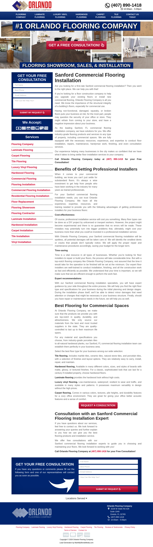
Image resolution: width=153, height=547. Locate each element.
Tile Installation (20, 236)
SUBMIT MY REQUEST (32, 112)
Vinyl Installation (21, 242)
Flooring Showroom (23, 207)
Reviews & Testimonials (114, 527)
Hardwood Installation (24, 224)
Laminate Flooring (40, 15)
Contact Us (83, 530)
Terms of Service (70, 530)
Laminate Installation (23, 219)
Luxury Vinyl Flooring (60, 15)
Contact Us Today (132, 15)
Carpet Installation (22, 230)
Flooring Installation (23, 184)
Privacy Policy (130, 527)
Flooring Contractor (23, 213)
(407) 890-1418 (123, 5)
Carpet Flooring (100, 15)
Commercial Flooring (23, 178)
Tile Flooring (116, 15)
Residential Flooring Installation (30, 196)
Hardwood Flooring (82, 15)
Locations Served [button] (76, 498)
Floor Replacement (22, 201)
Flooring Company (21, 15)
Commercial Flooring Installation (30, 190)
